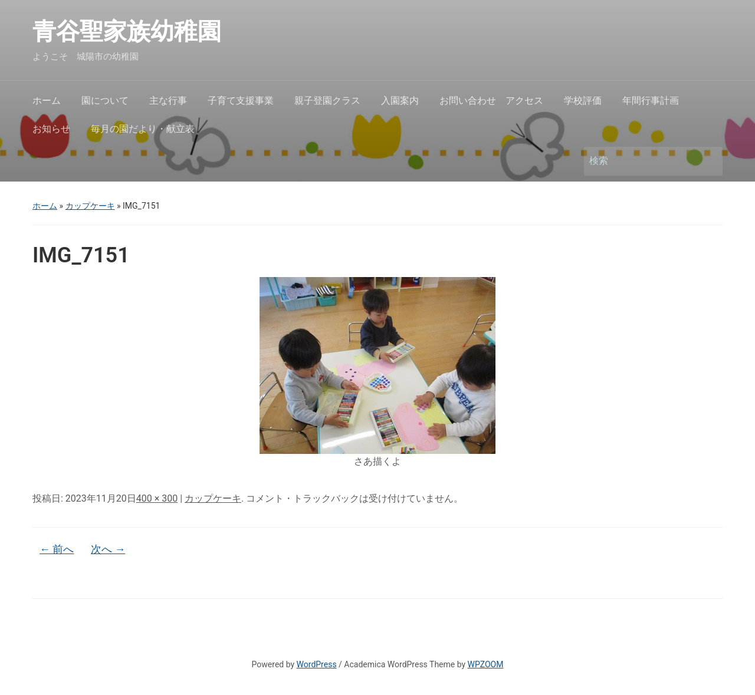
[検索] (642, 161)
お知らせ (51, 128)
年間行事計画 (650, 100)
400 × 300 (157, 498)
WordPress (317, 664)
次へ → (108, 549)
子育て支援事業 (241, 100)
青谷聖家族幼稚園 (138, 31)
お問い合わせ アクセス (491, 100)
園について (105, 100)
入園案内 (400, 100)
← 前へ (57, 549)
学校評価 (583, 100)
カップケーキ (90, 205)
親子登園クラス (327, 100)
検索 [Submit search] (708, 161)
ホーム (46, 100)
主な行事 (168, 100)
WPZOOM (486, 664)
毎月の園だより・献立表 (143, 128)
